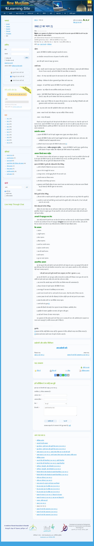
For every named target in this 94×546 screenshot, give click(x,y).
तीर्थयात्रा (49, 44)
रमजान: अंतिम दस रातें (42, 500)
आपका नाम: (38, 395)
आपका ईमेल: (38, 399)
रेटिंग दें (37, 370)
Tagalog (8, 26)
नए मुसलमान (18, 6)
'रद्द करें (65, 421)
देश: (35, 403)
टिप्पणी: (36, 407)
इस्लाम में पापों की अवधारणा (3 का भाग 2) (47, 512)
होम (4, 13)
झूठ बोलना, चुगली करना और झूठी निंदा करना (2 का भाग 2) (51, 449)
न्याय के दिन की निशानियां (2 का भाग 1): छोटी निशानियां (50, 460)
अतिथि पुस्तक (72, 13)
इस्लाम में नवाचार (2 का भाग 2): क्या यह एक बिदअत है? (50, 497)
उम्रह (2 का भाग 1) (39, 355)
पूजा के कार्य (43, 44)
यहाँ (70, 425)
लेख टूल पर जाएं (77, 22)
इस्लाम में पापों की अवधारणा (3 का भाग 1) (78, 355)
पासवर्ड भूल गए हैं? (9, 63)
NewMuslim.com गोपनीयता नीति (47, 537)
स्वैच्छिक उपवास (40, 457)
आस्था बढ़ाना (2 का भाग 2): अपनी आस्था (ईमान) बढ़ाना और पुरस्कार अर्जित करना (57, 454)
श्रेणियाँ (45, 13)
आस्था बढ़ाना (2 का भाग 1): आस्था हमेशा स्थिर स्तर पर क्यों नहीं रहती (53, 452)
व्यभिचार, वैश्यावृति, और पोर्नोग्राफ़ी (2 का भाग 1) (49, 466)
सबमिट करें (50, 421)
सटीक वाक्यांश (8, 195)
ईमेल (6, 49)
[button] (5, 119)
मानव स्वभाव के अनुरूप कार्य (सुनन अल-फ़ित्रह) (48, 483)
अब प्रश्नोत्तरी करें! (61, 348)
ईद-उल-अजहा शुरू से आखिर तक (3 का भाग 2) (48, 489)
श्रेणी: (35, 44)
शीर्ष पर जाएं (84, 367)
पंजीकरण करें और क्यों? (17, 66)
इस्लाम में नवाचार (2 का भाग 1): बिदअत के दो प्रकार (49, 494)
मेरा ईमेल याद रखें (9, 60)
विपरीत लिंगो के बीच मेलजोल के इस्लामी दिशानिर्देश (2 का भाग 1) (52, 472)
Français (8, 31)
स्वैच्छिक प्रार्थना (40, 440)
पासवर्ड (6, 53)
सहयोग (10, 13)
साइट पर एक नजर (20, 13)
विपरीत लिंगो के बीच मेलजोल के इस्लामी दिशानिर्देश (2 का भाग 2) (52, 474)
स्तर (38, 13)
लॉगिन (26, 58)
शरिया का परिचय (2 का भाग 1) (44, 477)
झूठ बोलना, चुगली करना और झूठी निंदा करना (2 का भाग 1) (51, 446)
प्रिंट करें (53, 370)
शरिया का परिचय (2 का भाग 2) (44, 480)
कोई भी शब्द (8, 193)
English (8, 24)
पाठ (38, 44)
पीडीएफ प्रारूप (84, 370)
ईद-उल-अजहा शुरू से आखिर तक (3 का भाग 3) (48, 492)
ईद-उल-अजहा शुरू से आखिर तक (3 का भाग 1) (48, 486)
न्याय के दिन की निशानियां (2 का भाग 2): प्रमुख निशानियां (50, 463)
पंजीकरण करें (30, 13)
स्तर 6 (36, 20)
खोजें (52, 13)
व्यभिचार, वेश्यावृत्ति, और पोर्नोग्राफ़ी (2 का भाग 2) (49, 469)
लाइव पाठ (58, 13)
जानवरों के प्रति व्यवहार (42, 443)
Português (8, 33)
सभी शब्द (7, 191)
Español (8, 29)
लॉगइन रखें (8, 58)
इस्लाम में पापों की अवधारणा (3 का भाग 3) (47, 514)
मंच (65, 13)
